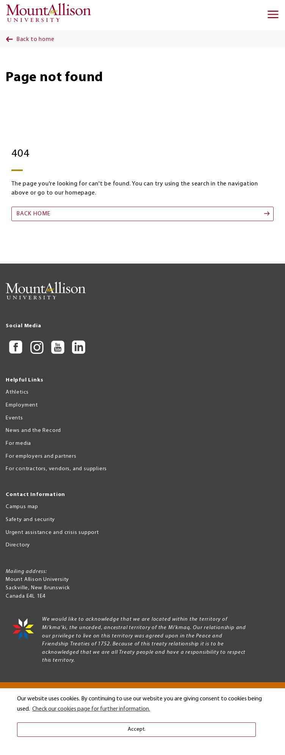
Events (14, 418)
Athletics (17, 392)
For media (18, 443)
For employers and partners (41, 456)
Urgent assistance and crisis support (52, 532)
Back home (33, 214)
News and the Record (33, 430)
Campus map (22, 507)
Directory (18, 545)
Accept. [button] (137, 729)
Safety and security (30, 520)
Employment (22, 405)
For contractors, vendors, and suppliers (56, 469)
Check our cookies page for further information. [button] (91, 709)
